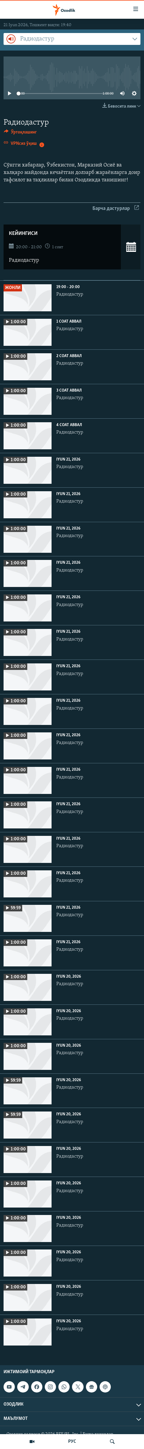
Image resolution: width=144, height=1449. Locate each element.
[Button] (20, 133)
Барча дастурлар (115, 208)
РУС (72, 1441)
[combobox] (72, 39)
